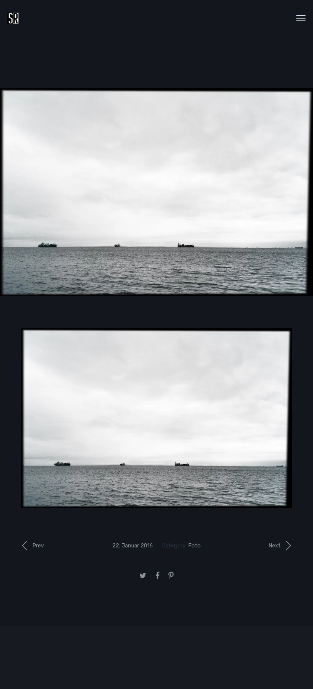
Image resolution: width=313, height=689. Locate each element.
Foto (194, 545)
